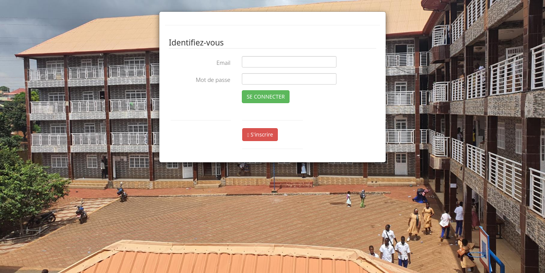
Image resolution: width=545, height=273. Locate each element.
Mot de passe (213, 79)
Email (223, 62)
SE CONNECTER (266, 96)
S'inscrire (260, 134)
